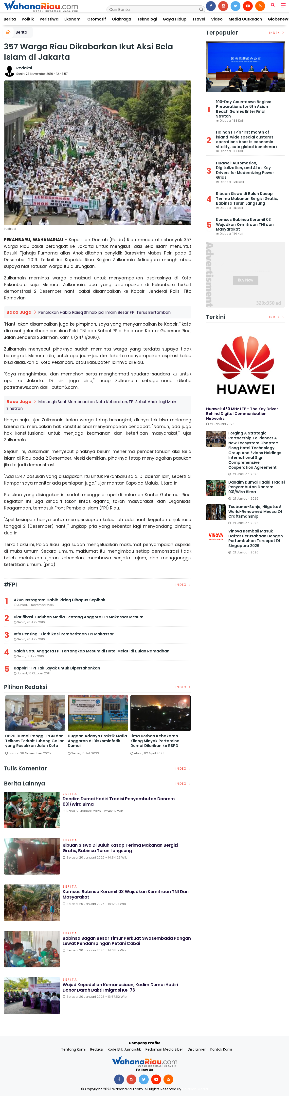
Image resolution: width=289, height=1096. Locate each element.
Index (184, 584)
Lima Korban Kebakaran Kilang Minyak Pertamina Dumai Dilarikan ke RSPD (155, 740)
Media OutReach (245, 19)
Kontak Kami (221, 1049)
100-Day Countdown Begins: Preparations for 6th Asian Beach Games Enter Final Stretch (243, 109)
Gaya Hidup (174, 19)
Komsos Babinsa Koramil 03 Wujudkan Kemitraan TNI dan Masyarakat (124, 894)
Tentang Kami (73, 1049)
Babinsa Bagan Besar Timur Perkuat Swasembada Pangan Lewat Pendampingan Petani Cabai (120, 941)
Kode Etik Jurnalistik (124, 1049)
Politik (28, 19)
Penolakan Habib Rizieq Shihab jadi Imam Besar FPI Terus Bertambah (104, 312)
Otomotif (96, 19)
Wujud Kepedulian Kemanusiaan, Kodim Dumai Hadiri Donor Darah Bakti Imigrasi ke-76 (124, 987)
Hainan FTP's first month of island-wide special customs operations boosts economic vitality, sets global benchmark (247, 139)
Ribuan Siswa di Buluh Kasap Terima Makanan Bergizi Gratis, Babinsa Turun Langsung (123, 848)
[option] (35, 727)
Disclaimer (197, 1049)
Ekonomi (72, 19)
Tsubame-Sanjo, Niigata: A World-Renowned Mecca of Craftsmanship (255, 511)
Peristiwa (49, 19)
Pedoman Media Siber (164, 1049)
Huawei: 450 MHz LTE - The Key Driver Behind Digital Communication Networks (242, 413)
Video (217, 19)
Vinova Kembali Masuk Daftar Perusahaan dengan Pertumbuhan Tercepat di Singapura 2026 (255, 538)
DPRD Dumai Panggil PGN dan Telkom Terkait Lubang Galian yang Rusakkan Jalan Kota (35, 740)
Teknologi (147, 19)
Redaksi (24, 68)
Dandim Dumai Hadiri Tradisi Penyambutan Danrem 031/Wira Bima (122, 801)
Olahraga (121, 19)
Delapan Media (195, 1088)
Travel (198, 19)
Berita (10, 19)
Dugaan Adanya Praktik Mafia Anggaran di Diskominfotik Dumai (97, 740)
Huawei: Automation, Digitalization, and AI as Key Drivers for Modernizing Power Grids (245, 170)
